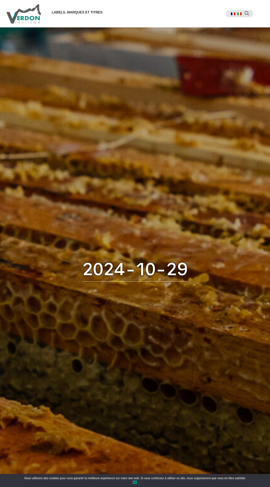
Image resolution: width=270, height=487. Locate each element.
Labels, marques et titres (77, 12)
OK (135, 482)
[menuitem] (233, 13)
